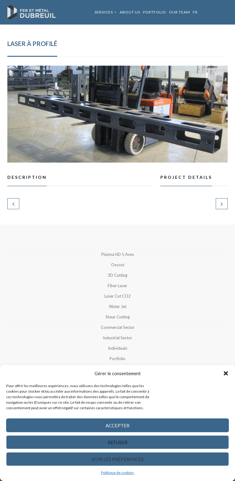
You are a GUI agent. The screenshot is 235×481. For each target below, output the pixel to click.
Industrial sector (117, 337)
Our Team (179, 12)
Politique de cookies (117, 472)
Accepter (117, 425)
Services (104, 12)
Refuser (118, 442)
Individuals (117, 348)
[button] (226, 373)
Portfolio (154, 12)
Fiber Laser (117, 285)
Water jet (117, 306)
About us (130, 12)
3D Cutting (117, 275)
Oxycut (117, 264)
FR (195, 12)
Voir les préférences (117, 459)
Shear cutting (118, 316)
